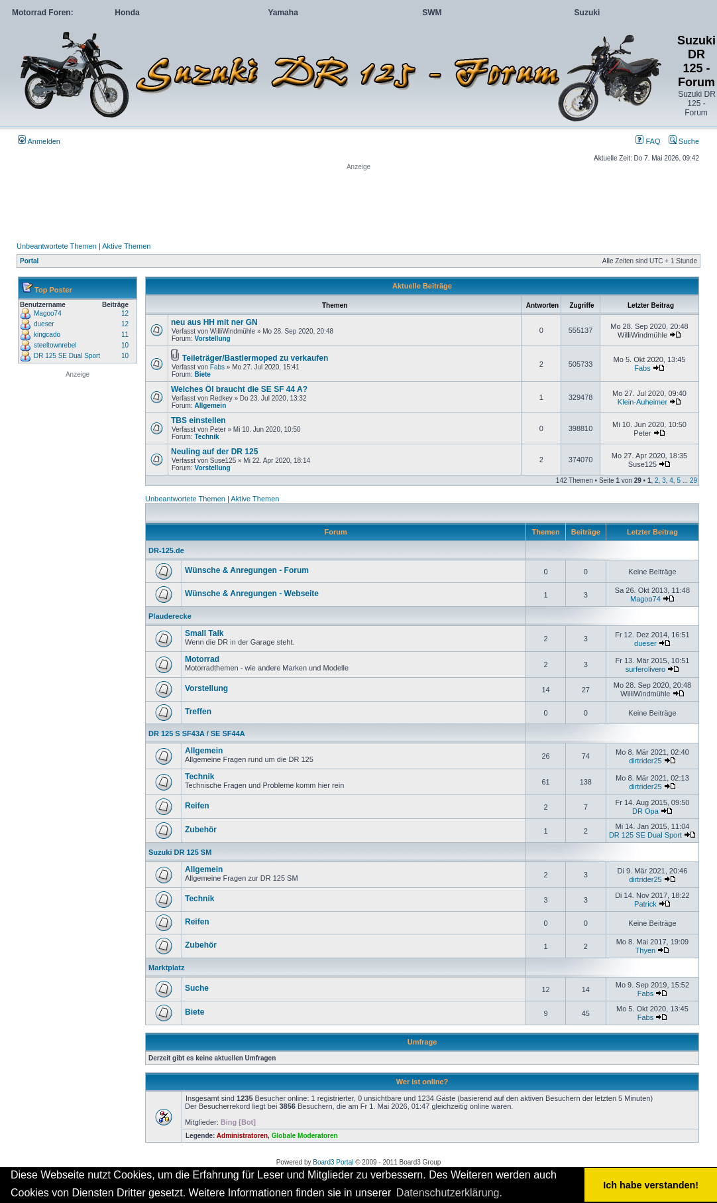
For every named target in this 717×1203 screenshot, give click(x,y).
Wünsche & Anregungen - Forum (247, 570)
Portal (29, 261)
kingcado (47, 334)
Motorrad (202, 659)
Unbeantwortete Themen (57, 246)
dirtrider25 (645, 761)
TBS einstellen (198, 420)
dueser (44, 324)
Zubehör (201, 829)
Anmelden (39, 141)
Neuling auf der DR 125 (214, 451)
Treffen (198, 711)
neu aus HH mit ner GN (214, 322)
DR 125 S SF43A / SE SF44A (196, 733)
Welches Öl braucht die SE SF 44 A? (239, 389)
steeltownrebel (55, 345)
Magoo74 (48, 313)
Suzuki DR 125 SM (179, 852)
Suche (684, 141)
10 (125, 345)
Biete (202, 374)
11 (125, 334)
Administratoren (242, 1135)
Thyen (645, 950)
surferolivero (646, 669)
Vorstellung (212, 338)
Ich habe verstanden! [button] (650, 1185)
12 (125, 313)
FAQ (647, 141)
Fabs (217, 367)
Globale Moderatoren (305, 1135)
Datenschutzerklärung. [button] (449, 1192)
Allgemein (210, 405)
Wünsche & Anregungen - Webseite (252, 593)
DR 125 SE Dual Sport (67, 355)
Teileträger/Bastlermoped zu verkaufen (255, 358)
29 (693, 480)
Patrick (645, 904)
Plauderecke (170, 616)
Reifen (197, 805)
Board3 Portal (333, 1162)
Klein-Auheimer (642, 402)
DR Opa (645, 811)
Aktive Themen (126, 246)
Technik (206, 436)
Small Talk (204, 633)
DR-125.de (166, 550)
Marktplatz (166, 968)
